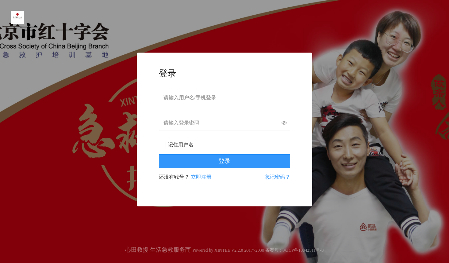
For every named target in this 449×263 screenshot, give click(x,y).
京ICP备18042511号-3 (303, 250)
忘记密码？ (277, 177)
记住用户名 (180, 145)
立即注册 (201, 177)
